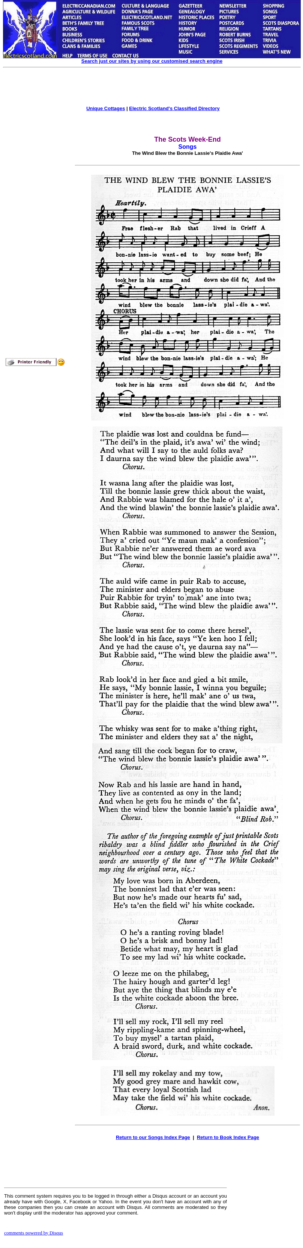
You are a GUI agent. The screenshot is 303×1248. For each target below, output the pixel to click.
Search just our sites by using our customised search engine (151, 61)
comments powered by (33, 1233)
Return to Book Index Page (228, 1137)
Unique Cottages (105, 108)
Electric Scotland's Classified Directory (174, 108)
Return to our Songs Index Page (153, 1137)
